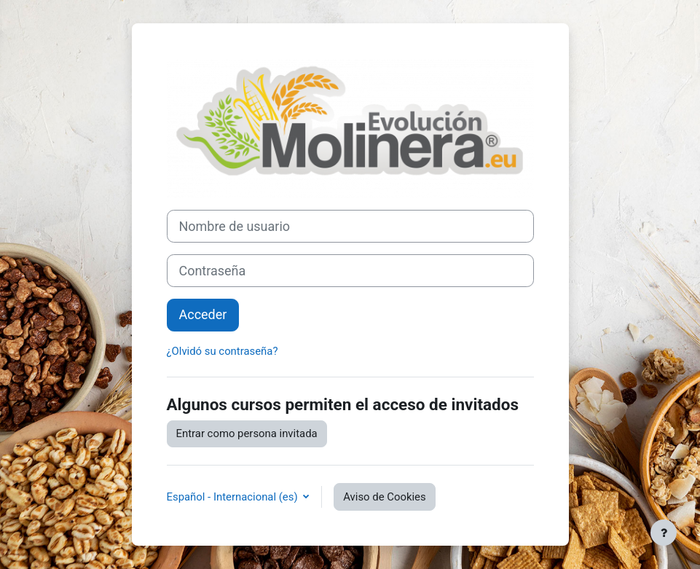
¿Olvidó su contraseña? (222, 351)
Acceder (203, 314)
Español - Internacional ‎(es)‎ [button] (234, 496)
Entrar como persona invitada (247, 433)
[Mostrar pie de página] (663, 532)
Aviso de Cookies (384, 496)
